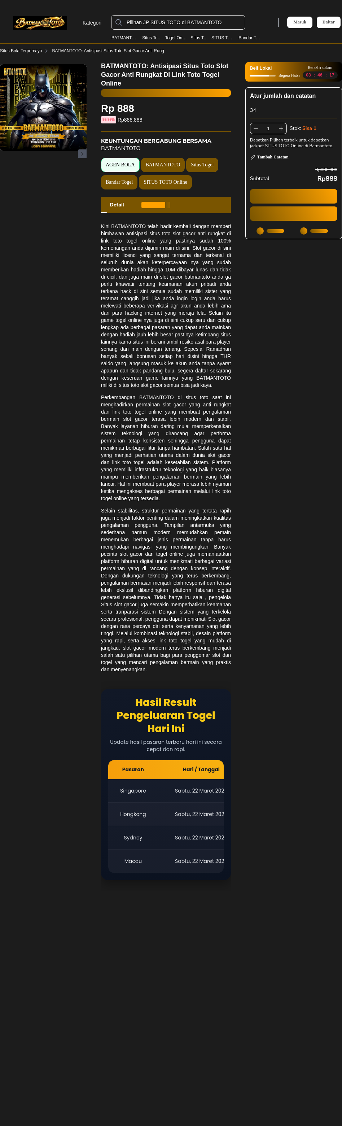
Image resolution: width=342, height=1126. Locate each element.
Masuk (299, 22)
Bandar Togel (250, 37)
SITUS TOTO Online (165, 182)
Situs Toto (199, 37)
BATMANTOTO (125, 37)
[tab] (117, 205)
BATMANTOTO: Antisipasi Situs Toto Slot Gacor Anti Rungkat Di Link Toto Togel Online (139, 50)
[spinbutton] (268, 128)
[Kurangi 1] (255, 128)
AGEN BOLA (120, 164)
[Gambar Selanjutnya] (82, 153)
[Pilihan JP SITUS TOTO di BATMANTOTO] (184, 22)
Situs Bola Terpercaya (25, 50)
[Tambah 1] (281, 128)
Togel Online (176, 37)
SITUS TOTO (223, 37)
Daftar (329, 22)
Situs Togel (152, 37)
